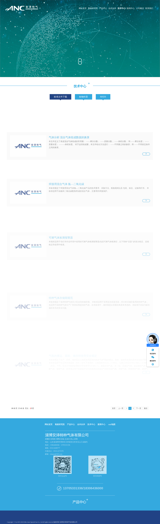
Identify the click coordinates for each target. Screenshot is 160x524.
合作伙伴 (112, 8)
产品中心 (103, 8)
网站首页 (83, 8)
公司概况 (140, 8)
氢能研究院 (93, 8)
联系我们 (149, 8)
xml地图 (111, 422)
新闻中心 (131, 8)
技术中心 (121, 8)
